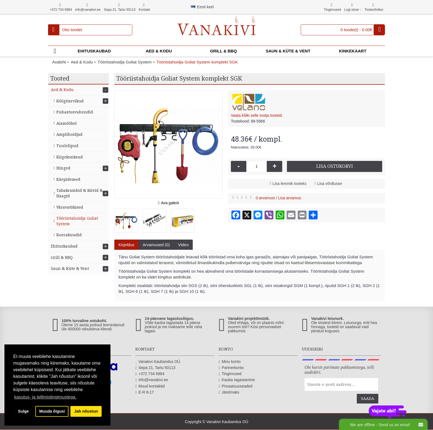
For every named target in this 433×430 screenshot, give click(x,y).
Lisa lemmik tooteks (290, 183)
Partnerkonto (231, 367)
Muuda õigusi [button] (52, 411)
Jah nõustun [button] (86, 411)
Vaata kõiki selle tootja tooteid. (257, 115)
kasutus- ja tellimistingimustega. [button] (45, 397)
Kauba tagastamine (237, 380)
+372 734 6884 (149, 373)
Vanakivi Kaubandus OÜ (157, 361)
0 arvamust (265, 198)
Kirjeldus (126, 244)
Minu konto (230, 361)
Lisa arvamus (289, 198)
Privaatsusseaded (235, 386)
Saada (367, 398)
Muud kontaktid (150, 386)
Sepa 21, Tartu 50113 (155, 367)
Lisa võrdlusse (329, 183)
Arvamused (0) (156, 244)
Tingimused (230, 373)
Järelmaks (229, 392)
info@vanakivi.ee (151, 380)
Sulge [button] (23, 411)
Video (183, 244)
